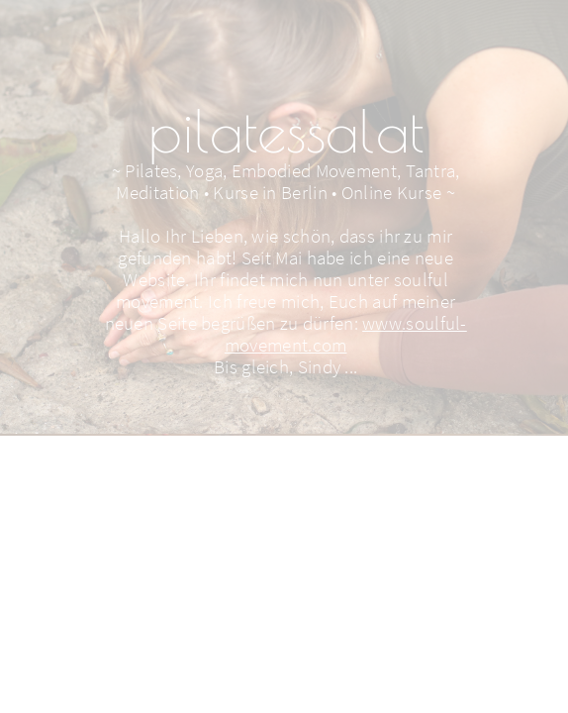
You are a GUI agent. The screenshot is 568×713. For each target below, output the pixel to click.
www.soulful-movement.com (346, 333)
